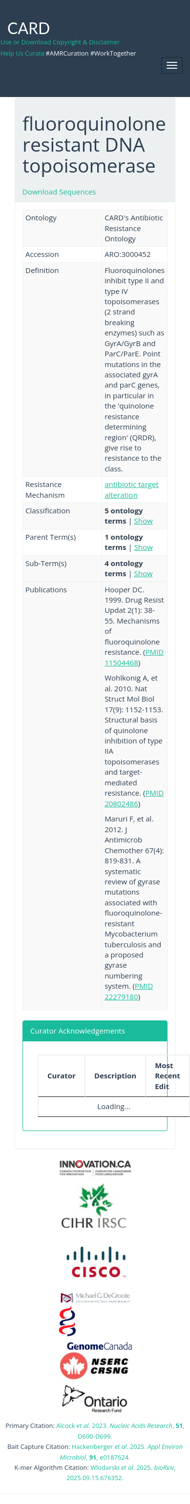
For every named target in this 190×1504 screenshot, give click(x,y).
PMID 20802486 (134, 798)
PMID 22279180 (129, 991)
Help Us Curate (22, 53)
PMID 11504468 (134, 657)
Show (143, 521)
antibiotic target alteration (132, 489)
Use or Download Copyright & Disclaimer (60, 42)
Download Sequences (59, 191)
